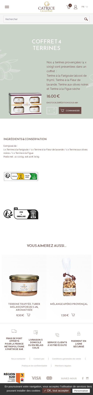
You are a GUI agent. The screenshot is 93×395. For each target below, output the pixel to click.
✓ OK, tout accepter (56, 390)
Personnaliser (81, 390)
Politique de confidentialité (34, 365)
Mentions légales (63, 365)
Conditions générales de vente (66, 359)
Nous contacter (18, 359)
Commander (70, 110)
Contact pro (39, 359)
